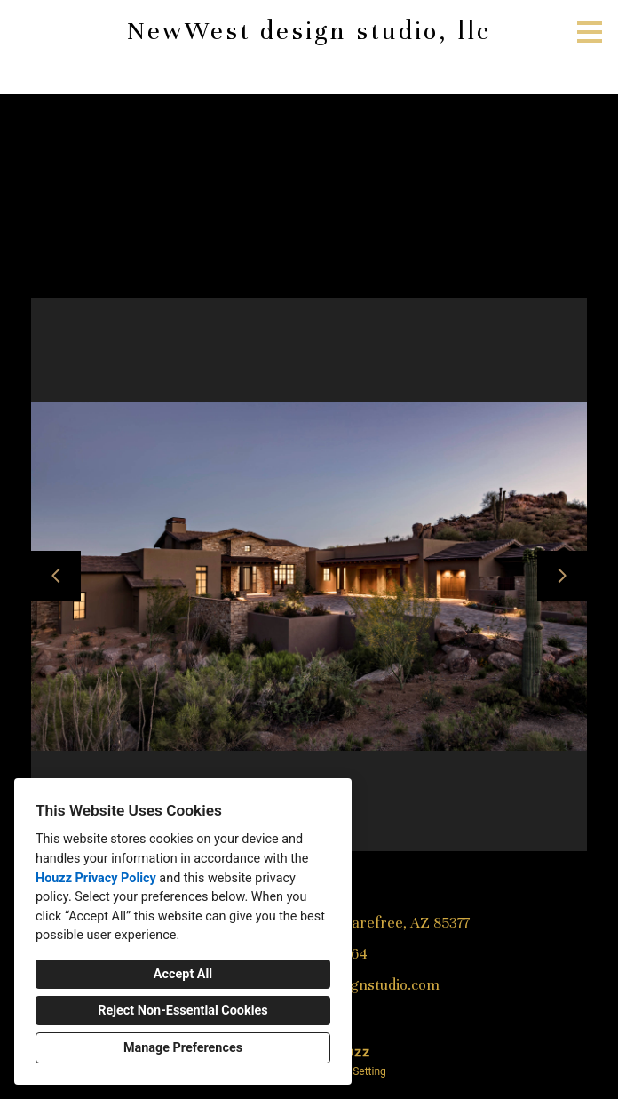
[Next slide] (562, 576)
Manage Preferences (182, 1047)
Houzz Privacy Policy (96, 878)
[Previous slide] (56, 576)
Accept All (183, 974)
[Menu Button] (589, 32)
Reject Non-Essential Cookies (182, 1010)
